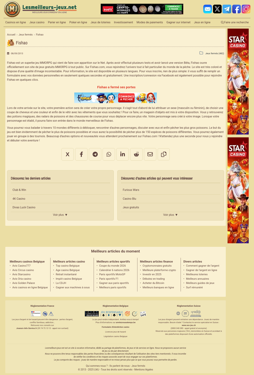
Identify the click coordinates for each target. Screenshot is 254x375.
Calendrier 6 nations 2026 (114, 270)
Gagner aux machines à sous (73, 287)
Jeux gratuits (131, 207)
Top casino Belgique (68, 265)
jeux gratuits (47, 67)
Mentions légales (143, 369)
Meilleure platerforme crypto (159, 270)
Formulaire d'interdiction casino (115, 327)
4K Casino (19, 198)
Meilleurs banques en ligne (158, 287)
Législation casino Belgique (115, 336)
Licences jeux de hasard (115, 332)
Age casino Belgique (68, 270)
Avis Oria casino (21, 278)
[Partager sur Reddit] (136, 154)
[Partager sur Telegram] (95, 154)
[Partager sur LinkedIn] (122, 154)
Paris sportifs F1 (109, 278)
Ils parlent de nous (120, 365)
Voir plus (60, 215)
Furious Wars (131, 190)
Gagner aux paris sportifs (114, 283)
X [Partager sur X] (67, 154)
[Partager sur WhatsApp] (109, 154)
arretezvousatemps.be (125, 322)
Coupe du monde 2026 (112, 265)
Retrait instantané (66, 274)
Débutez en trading (154, 278)
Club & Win (19, 190)
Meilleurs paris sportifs (112, 287)
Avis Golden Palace (23, 283)
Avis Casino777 (21, 265)
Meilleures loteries (197, 274)
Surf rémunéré (194, 287)
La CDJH (61, 283)
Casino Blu (129, 198)
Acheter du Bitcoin (153, 283)
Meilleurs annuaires (197, 278)
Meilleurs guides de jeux (200, 283)
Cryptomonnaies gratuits (157, 265)
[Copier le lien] (164, 154)
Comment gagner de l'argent (202, 265)
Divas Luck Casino (24, 207)
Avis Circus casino (23, 270)
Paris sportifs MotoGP (112, 274)
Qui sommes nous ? (97, 365)
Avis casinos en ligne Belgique (30, 287)
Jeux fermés (138, 365)
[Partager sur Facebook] (81, 154)
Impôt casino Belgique (69, 278)
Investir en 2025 (152, 274)
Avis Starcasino (21, 274)
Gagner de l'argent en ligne (201, 270)
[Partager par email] (150, 154)
